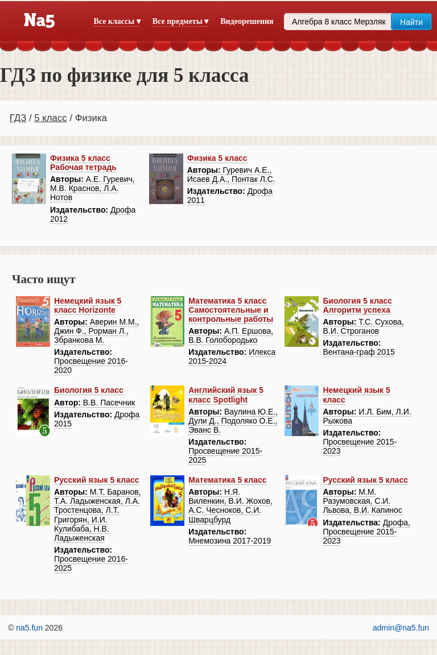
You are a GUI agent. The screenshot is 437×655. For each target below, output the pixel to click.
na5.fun (29, 627)
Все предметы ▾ (180, 21)
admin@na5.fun (401, 627)
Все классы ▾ (117, 21)
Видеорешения (246, 21)
